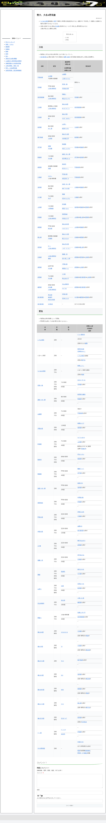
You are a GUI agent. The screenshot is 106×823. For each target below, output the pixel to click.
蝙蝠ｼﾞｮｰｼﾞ (81, 469)
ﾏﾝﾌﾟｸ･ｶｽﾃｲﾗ (81, 437)
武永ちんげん (66, 198)
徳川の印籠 (51, 300)
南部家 (40, 227)
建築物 (8, 46)
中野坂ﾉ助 (80, 497)
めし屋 (50, 128)
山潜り (64, 124)
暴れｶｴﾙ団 (65, 104)
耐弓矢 (83, 360)
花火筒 (63, 600)
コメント (40, 773)
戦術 (82, 374)
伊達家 (40, 217)
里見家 (40, 247)
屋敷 (49, 146)
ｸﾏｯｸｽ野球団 (41, 748)
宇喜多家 (40, 77)
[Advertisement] (16, 22)
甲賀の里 (64, 174)
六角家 (40, 177)
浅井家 (82, 157)
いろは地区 (41, 340)
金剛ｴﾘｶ (80, 526)
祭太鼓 (50, 295)
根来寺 (64, 164)
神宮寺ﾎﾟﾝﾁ (65, 178)
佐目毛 (63, 734)
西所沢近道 (81, 349)
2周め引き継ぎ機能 (11, 58)
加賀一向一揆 (66, 184)
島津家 (40, 127)
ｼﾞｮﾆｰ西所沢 (81, 335)
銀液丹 (50, 297)
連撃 (65, 57)
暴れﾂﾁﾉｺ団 (65, 134)
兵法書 (57, 26)
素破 (63, 194)
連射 (68, 57)
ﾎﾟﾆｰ (49, 246)
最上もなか (65, 238)
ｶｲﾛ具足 (50, 304)
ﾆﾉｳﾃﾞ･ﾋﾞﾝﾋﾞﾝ (66, 248)
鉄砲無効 (87, 751)
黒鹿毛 (63, 571)
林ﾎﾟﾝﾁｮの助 (65, 188)
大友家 (40, 117)
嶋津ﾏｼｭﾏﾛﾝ (65, 128)
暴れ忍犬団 (65, 244)
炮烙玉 (85, 753)
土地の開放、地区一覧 (12, 65)
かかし (50, 176)
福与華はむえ (66, 158)
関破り (64, 94)
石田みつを (81, 584)
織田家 (40, 287)
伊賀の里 (64, 294)
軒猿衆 (64, 204)
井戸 (49, 198)
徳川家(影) (83, 277)
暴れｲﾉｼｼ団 (65, 234)
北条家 (77, 237)
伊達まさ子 (65, 218)
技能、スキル (9, 44)
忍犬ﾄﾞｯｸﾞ (64, 718)
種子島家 (40, 137)
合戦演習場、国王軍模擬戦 (13, 70)
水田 (62, 586)
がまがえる (64, 632)
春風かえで (81, 423)
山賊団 (64, 74)
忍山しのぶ (81, 454)
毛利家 (40, 87)
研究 (55, 21)
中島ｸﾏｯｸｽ (80, 742)
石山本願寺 (65, 284)
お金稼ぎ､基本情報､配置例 (13, 61)
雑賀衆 (40, 167)
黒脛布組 (64, 214)
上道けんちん (66, 78)
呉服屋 (50, 238)
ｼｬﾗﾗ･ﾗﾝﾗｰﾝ (65, 228)
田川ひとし (65, 168)
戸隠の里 (64, 264)
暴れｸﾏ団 (64, 114)
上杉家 (40, 207)
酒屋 (49, 168)
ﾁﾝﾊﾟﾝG (64, 288)
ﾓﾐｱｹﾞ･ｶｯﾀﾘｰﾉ (66, 119)
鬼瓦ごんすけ (66, 148)
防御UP (83, 449)
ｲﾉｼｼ (62, 704)
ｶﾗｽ (62, 675)
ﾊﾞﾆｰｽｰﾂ (63, 730)
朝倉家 (82, 147)
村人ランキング (10, 42)
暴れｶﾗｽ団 (41, 675)
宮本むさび (65, 298)
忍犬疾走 (84, 722)
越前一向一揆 (66, 154)
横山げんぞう (66, 98)
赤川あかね (81, 555)
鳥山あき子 (65, 278)
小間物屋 (50, 208)
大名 (67, 37)
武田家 (87, 207)
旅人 (7, 56)
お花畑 (50, 76)
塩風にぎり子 (81, 612)
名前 (38, 792)
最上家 (82, 217)
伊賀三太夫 (81, 512)
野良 (67, 40)
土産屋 (50, 138)
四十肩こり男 (66, 258)
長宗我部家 (41, 97)
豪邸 (49, 258)
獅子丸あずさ (81, 541)
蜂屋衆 (64, 144)
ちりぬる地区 (44, 21)
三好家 (40, 107)
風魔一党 (64, 254)
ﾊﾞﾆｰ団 (40, 733)
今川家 (40, 197)
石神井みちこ (81, 351)
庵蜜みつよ (65, 268)
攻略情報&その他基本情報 (13, 63)
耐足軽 (88, 650)
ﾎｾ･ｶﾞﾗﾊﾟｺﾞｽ (65, 108)
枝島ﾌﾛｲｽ (80, 483)
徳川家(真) (43, 57)
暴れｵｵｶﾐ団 (65, 224)
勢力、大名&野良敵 (11, 68)
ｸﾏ (61, 646)
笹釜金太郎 (65, 89)
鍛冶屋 (50, 228)
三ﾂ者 (64, 274)
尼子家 (40, 147)
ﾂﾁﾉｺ (62, 661)
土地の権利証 (52, 88)
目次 (67, 34)
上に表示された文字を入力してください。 (49, 801)
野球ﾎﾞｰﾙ (80, 753)
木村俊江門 (65, 139)
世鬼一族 (64, 84)
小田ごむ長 (81, 598)
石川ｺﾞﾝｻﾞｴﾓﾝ (81, 380)
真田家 (40, 267)
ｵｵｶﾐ (62, 690)
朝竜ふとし (81, 366)
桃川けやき (81, 569)
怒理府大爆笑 (81, 394)
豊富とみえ (65, 208)
